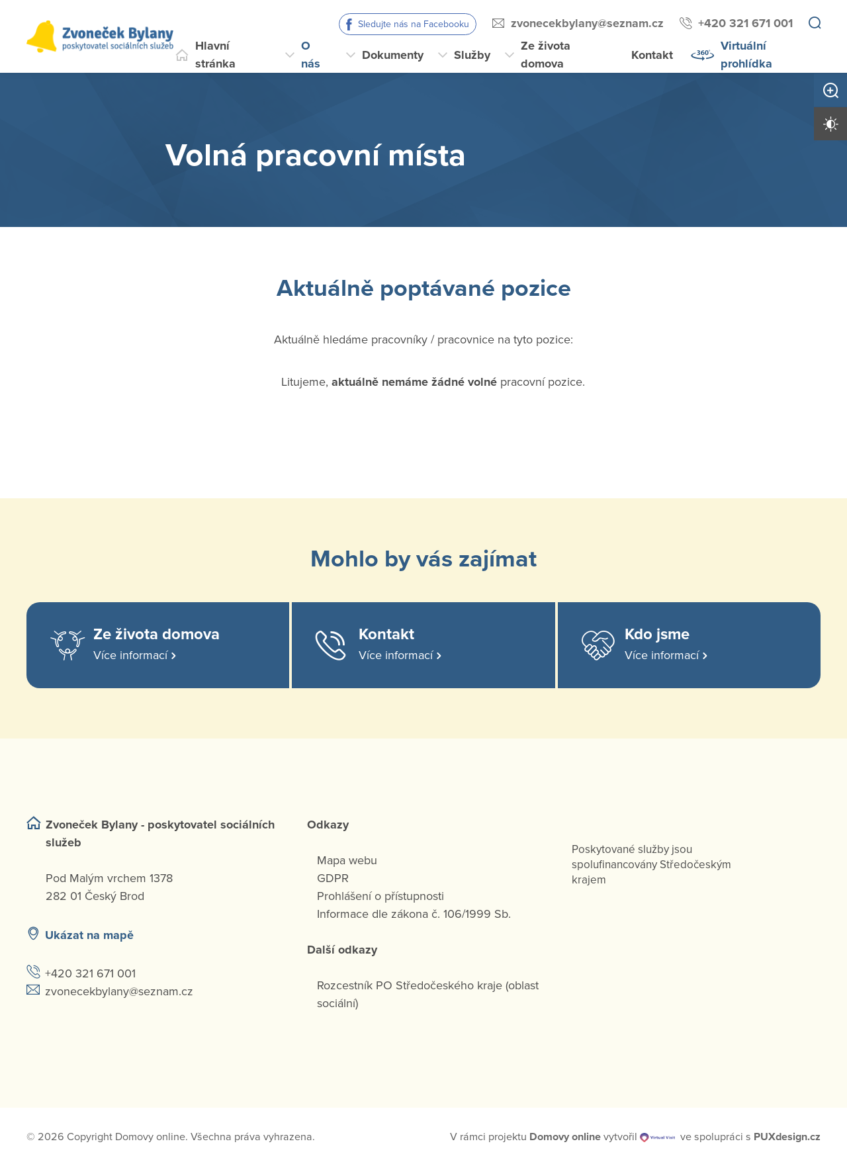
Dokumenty (393, 55)
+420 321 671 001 (745, 23)
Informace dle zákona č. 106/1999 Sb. (414, 914)
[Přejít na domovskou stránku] (99, 36)
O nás (310, 54)
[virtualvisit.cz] (657, 1137)
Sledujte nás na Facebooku (413, 24)
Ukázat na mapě (89, 935)
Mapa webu (347, 860)
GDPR (333, 878)
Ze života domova (545, 54)
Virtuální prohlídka (746, 54)
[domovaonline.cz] (565, 1137)
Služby (472, 55)
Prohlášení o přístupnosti (380, 896)
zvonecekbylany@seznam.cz (587, 23)
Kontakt (652, 55)
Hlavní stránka (215, 54)
